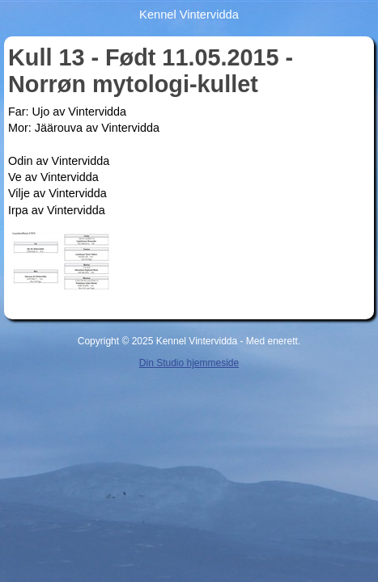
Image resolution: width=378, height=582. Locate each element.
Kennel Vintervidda (189, 14)
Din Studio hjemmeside (189, 363)
